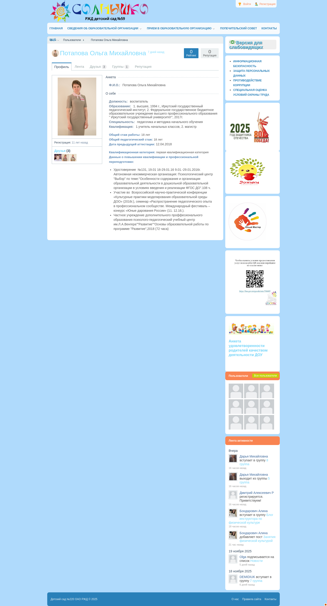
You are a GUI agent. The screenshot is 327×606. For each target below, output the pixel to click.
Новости (256, 561)
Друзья (60, 151)
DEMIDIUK (247, 577)
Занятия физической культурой (257, 539)
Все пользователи (265, 375)
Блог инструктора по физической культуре (251, 518)
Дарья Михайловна (254, 456)
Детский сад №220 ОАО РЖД (69, 599)
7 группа (256, 581)
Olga (243, 557)
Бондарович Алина (254, 511)
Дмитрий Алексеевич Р (257, 493)
